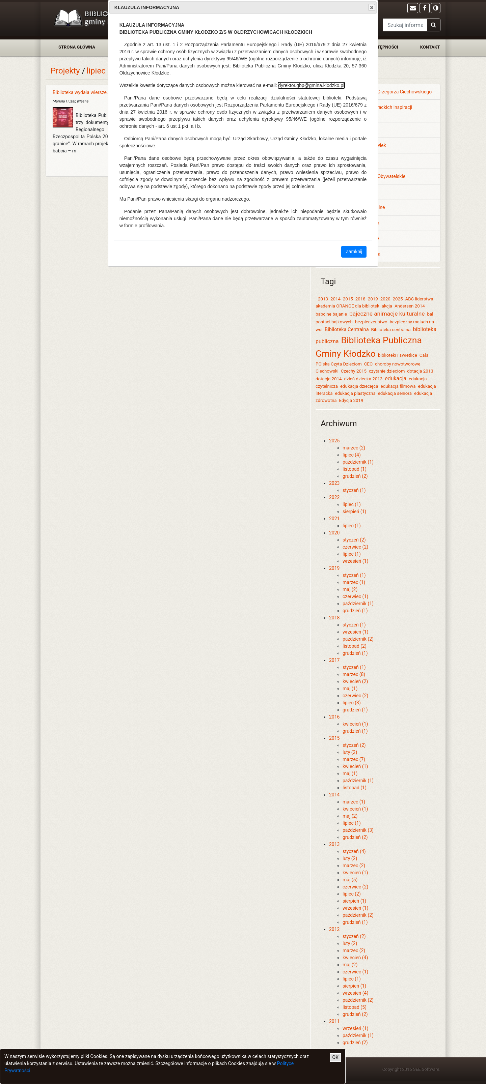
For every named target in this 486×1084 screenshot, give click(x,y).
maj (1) (350, 688)
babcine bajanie (331, 314)
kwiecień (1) (355, 724)
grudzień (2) (355, 476)
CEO (368, 364)
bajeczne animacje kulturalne (387, 313)
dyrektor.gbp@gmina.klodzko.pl (311, 85)
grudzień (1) (355, 610)
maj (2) (350, 589)
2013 (323, 298)
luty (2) (350, 752)
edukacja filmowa (398, 386)
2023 (334, 483)
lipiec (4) (352, 455)
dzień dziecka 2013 (363, 378)
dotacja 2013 (420, 371)
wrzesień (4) (355, 993)
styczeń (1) (354, 490)
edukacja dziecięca (359, 386)
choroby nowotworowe (398, 364)
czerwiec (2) (355, 547)
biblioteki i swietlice (397, 355)
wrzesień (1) (355, 561)
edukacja (395, 378)
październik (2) (358, 639)
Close (371, 7)
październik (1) (358, 462)
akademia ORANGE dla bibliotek (347, 306)
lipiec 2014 (106, 71)
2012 (334, 929)
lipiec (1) (352, 504)
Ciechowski (327, 371)
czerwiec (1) (355, 596)
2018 (360, 298)
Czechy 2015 (354, 371)
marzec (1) (354, 582)
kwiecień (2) (355, 681)
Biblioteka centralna (391, 329)
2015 (348, 298)
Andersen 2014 (410, 306)
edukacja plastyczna (355, 393)
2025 (398, 298)
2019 (373, 298)
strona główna (76, 47)
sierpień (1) (354, 511)
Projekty (65, 71)
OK (335, 1057)
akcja (387, 306)
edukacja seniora (395, 393)
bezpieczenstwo (371, 321)
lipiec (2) (352, 894)
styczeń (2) (354, 540)
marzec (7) (354, 759)
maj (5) (350, 879)
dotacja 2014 (329, 378)
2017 (334, 660)
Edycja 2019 (351, 400)
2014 (335, 298)
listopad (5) (355, 1007)
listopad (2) (355, 646)
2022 (334, 497)
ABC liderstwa (419, 298)
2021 (334, 518)
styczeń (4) (354, 851)
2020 (385, 298)
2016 (334, 717)
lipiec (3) (352, 702)
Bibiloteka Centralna (347, 329)
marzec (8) (354, 674)
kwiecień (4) (355, 957)
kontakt (430, 47)
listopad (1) (355, 469)
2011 (334, 1021)
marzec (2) (354, 447)
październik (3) (358, 830)
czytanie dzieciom (387, 371)
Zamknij (354, 251)
